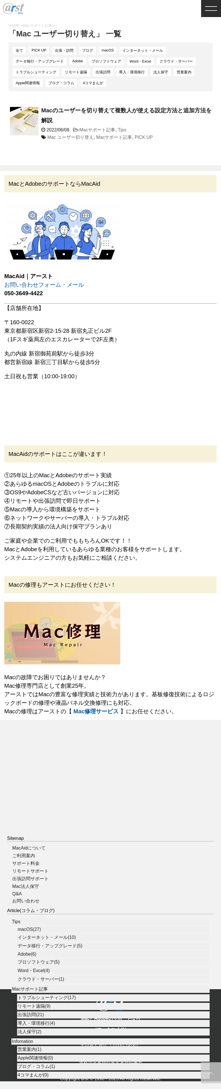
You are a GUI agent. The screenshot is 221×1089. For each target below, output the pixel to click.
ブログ (87, 50)
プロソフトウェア (106, 61)
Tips (122, 129)
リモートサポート (30, 890)
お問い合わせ (26, 920)
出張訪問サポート (30, 898)
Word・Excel (140, 61)
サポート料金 (26, 883)
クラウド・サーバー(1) (41, 999)
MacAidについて (29, 867)
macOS (108, 50)
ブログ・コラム (61, 83)
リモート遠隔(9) (34, 1026)
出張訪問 (103, 72)
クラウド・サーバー (176, 61)
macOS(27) (29, 949)
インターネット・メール (142, 50)
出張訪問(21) (31, 1034)
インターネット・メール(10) (47, 957)
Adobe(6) (27, 974)
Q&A (17, 913)
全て (19, 50)
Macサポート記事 (97, 129)
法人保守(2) (30, 1051)
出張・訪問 (64, 50)
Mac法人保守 (25, 906)
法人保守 (160, 72)
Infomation (22, 1061)
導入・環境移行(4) (36, 1043)
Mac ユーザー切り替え (70, 137)
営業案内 (184, 72)
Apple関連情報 (28, 83)
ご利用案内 (23, 875)
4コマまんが (93, 83)
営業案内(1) (30, 1069)
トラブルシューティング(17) (47, 1017)
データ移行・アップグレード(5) (50, 965)
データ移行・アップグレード (40, 61)
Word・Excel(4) (34, 990)
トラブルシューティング (36, 72)
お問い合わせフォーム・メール (44, 285)
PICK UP (39, 50)
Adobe (77, 61)
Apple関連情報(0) (35, 1077)
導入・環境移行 (132, 72)
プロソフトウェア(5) (39, 982)
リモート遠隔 (76, 72)
